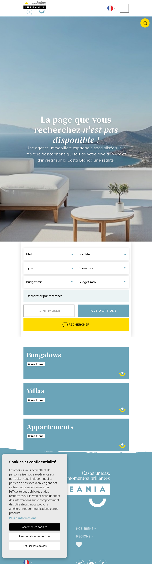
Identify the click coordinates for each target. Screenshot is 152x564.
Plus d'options (103, 310)
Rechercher (76, 324)
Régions (83, 536)
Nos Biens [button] (85, 529)
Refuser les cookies (35, 546)
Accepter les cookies (34, 527)
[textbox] (51, 254)
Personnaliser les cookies (34, 536)
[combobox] (51, 254)
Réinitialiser (49, 310)
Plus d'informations (22, 518)
